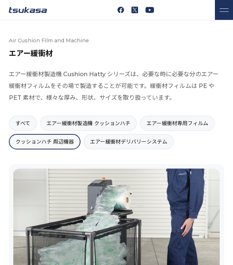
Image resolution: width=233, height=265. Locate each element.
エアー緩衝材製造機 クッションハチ (88, 123)
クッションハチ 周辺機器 (45, 141)
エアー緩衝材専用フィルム (177, 123)
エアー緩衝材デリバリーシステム (128, 141)
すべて (23, 123)
